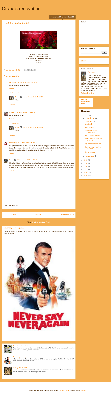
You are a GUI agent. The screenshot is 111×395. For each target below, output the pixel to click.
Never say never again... (14, 228)
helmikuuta (90, 121)
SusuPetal (13, 82)
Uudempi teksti (10, 215)
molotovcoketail (64, 390)
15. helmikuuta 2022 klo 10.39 (33, 97)
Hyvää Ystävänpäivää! (93, 144)
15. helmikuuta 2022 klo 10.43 (27, 160)
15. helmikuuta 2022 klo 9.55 (27, 143)
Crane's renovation (21, 8)
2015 (86, 176)
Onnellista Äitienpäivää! (21, 346)
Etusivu (38, 215)
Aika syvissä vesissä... (20, 368)
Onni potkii (89, 124)
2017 (86, 169)
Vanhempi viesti (67, 215)
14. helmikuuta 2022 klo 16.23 (25, 112)
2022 (86, 115)
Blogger (83, 390)
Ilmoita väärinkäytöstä (86, 101)
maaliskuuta (90, 118)
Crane (17, 97)
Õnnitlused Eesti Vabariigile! (91, 131)
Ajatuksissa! (89, 127)
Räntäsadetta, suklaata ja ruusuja (93, 140)
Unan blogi (13, 143)
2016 (86, 173)
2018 (86, 166)
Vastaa (11, 88)
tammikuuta (90, 156)
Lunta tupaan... (90, 152)
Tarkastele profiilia (87, 93)
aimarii (11, 112)
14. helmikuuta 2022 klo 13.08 (27, 82)
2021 (86, 160)
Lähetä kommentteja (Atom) (40, 222)
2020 (86, 163)
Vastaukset (15, 93)
